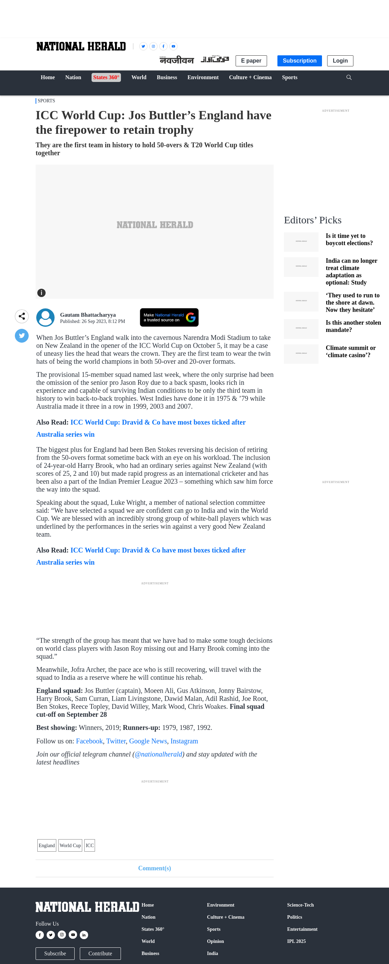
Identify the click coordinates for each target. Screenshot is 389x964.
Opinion (215, 941)
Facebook (89, 741)
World (148, 941)
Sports (46, 100)
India (212, 953)
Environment (220, 905)
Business (150, 953)
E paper (251, 61)
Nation (148, 917)
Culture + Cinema (225, 917)
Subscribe (55, 953)
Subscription (300, 61)
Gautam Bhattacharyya (88, 315)
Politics (294, 917)
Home (148, 905)
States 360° (153, 929)
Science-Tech (300, 905)
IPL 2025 (296, 941)
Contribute (100, 953)
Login (340, 61)
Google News (148, 741)
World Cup (70, 845)
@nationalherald (158, 754)
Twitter (116, 741)
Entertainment (302, 929)
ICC (90, 845)
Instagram (184, 741)
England (47, 845)
